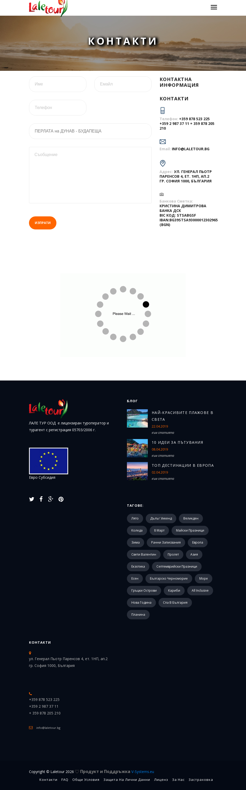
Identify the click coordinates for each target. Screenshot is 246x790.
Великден (190, 518)
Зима (135, 542)
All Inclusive (200, 590)
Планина (138, 614)
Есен (134, 578)
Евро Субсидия (48, 464)
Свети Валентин (143, 554)
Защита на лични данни (126, 779)
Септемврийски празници (176, 566)
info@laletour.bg (190, 148)
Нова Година (141, 602)
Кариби (174, 590)
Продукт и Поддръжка (117, 771)
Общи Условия (85, 779)
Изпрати (43, 223)
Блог (132, 401)
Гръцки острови (144, 590)
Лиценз (161, 779)
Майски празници (190, 530)
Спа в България (175, 602)
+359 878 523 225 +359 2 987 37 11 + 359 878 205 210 (187, 123)
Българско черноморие (169, 578)
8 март (159, 530)
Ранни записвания (166, 542)
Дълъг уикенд (161, 518)
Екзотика (138, 566)
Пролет (173, 554)
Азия (194, 554)
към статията (163, 432)
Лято (135, 518)
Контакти (40, 642)
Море (203, 578)
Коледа (137, 530)
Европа (197, 542)
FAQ (64, 779)
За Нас (178, 779)
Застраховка (201, 779)
